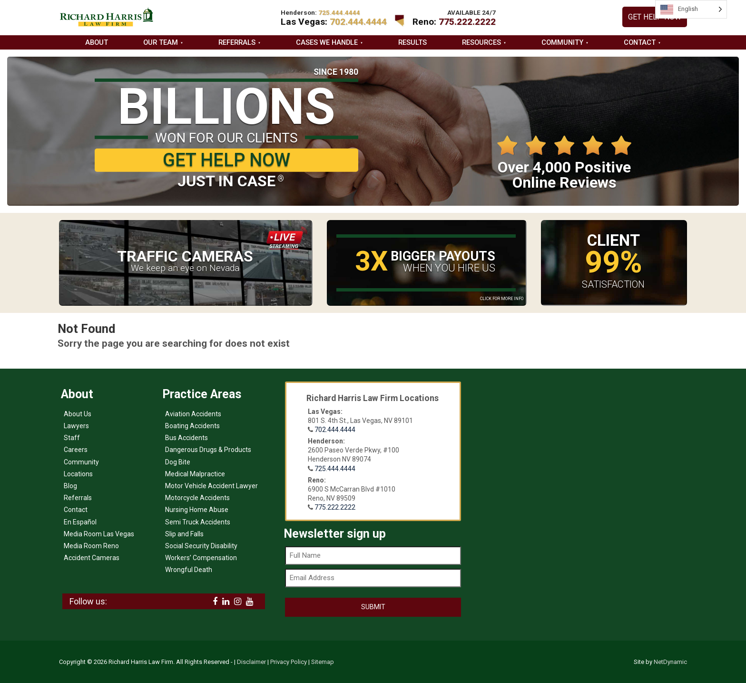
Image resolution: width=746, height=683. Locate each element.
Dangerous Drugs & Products (208, 449)
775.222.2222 (467, 21)
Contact (640, 42)
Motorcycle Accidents (197, 498)
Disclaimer (251, 661)
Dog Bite (177, 462)
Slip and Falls (184, 534)
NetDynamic (670, 661)
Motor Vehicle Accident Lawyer (211, 486)
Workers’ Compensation (201, 558)
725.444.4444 (334, 468)
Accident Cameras (91, 558)
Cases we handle (327, 42)
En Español (80, 522)
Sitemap (322, 661)
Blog (70, 486)
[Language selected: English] (691, 9)
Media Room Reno (91, 546)
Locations (78, 474)
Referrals (236, 42)
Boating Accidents (192, 426)
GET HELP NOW (654, 16)
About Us (77, 414)
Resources (481, 42)
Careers (76, 449)
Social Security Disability (201, 546)
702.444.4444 (358, 21)
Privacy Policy (288, 661)
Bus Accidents (186, 438)
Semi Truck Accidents (197, 522)
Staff (72, 438)
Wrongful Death (188, 569)
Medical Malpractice (195, 474)
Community (562, 42)
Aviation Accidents (193, 414)
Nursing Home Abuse (196, 509)
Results (412, 42)
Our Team (160, 42)
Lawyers (76, 426)
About (96, 42)
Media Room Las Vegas (99, 534)
